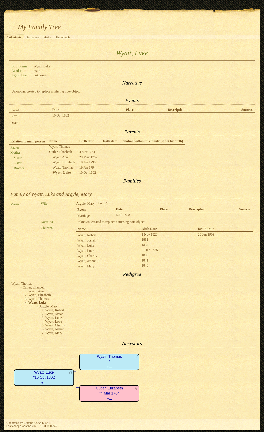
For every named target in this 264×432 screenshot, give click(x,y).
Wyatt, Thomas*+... (109, 361)
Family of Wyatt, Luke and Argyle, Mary (51, 194)
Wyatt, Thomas (59, 146)
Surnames (32, 37)
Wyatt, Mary (86, 266)
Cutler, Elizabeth (60, 152)
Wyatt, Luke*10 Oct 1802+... (44, 377)
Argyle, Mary (85, 203)
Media (47, 37)
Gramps (28, 422)
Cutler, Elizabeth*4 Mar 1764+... (109, 393)
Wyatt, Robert (86, 235)
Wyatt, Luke (85, 245)
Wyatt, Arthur (86, 261)
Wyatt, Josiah (86, 240)
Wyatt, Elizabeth (64, 162)
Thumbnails (63, 37)
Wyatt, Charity (87, 256)
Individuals (14, 37)
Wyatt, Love (85, 250)
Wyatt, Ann (60, 157)
